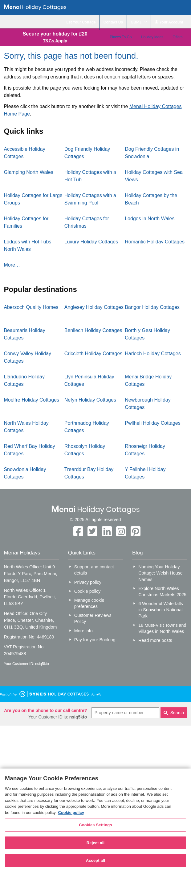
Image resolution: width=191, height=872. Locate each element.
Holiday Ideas (152, 37)
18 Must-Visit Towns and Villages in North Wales (162, 628)
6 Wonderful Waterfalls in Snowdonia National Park (160, 609)
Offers (177, 37)
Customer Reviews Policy (93, 618)
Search (177, 712)
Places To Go (121, 37)
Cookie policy (87, 591)
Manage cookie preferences (89, 603)
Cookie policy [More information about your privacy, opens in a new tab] (71, 812)
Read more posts (155, 640)
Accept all (95, 860)
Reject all (95, 842)
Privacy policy (87, 582)
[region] (95, 820)
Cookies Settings (95, 825)
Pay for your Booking (95, 639)
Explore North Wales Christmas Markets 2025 (162, 591)
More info (83, 630)
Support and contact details (94, 569)
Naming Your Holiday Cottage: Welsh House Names (160, 573)
